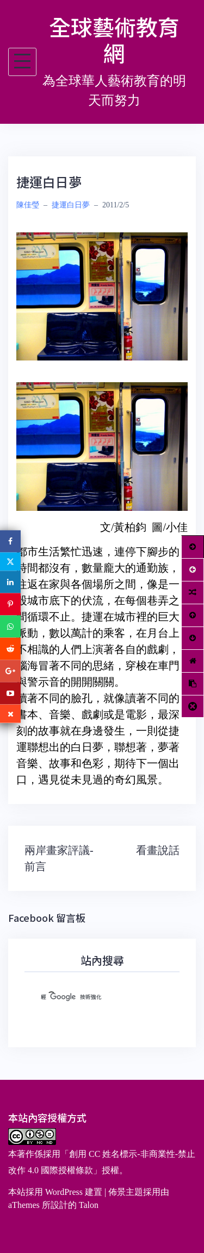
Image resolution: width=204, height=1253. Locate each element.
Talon (88, 1205)
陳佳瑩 (27, 205)
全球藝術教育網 (114, 39)
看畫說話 (158, 850)
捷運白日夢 (71, 205)
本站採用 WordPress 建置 (55, 1192)
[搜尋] (89, 997)
